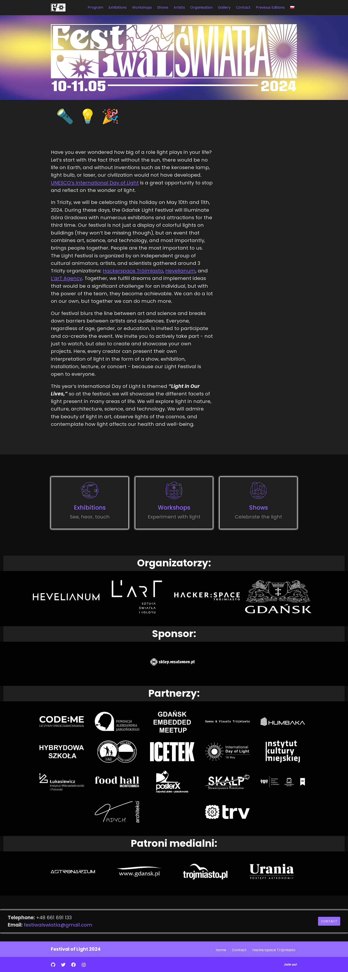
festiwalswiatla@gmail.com (58, 924)
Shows (162, 7)
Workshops (142, 7)
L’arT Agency (66, 278)
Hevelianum (180, 270)
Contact (243, 7)
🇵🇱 (292, 7)
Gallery (224, 7)
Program (95, 7)
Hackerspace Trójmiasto (133, 270)
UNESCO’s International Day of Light (95, 182)
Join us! (290, 964)
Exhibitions (118, 7)
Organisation (201, 7)
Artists (179, 7)
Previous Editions (270, 7)
